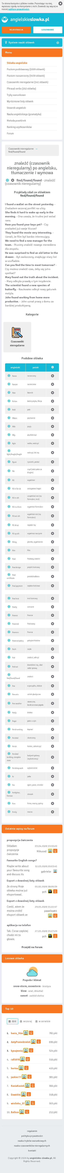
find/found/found (13, 678)
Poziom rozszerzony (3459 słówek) (26, 75)
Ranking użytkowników (19, 127)
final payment (17, 586)
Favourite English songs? (22, 860)
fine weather (17, 704)
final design (16, 567)
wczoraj (26, 1021)
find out (15, 667)
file (13, 471)
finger (14, 721)
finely (14, 713)
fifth (13, 427)
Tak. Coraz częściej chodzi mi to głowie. (17, 935)
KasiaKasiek (17, 1085)
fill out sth (16, 516)
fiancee (15, 384)
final (14, 559)
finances (15, 632)
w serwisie (42, 1021)
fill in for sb (16, 489)
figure (14, 462)
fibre (14, 393)
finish (14, 746)
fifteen (14, 418)
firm (13, 804)
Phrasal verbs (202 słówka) (21, 88)
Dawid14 (16, 1094)
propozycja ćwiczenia (20, 840)
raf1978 (15, 1059)
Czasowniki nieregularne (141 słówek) (27, 82)
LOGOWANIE (48, 30)
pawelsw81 (50, 911)
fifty (13, 435)
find (13, 658)
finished (15, 738)
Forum (10, 133)
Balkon (15, 1112)
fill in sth (15, 498)
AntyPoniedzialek (20, 1042)
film (13, 550)
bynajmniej (17, 1050)
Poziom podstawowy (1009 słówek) (26, 69)
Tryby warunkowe (16, 95)
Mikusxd (41, 851)
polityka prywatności (32, 1136)
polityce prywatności (18, 9)
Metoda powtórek (16, 120)
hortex (14, 1068)
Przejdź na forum (32, 947)
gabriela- (46, 871)
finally (14, 607)
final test (15, 599)
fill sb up (15, 525)
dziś (12, 1021)
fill (13, 480)
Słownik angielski (16, 107)
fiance (14, 376)
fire (13, 785)
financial (15, 624)
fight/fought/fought (14, 454)
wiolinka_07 (18, 1103)
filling (14, 542)
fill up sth (15, 534)
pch (44, 892)
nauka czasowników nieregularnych (32, 1145)
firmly (14, 812)
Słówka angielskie (17, 62)
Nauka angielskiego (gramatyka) (24, 114)
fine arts (15, 694)
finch (14, 649)
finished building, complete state (14, 757)
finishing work (17, 768)
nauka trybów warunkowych (32, 1140)
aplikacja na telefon (19, 925)
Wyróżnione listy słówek (20, 101)
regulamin (32, 1131)
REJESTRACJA (16, 30)
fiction (14, 401)
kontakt (32, 1150)
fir (13, 777)
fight (14, 443)
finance (15, 615)
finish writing (17, 730)
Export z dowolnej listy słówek (25, 880)
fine (13, 686)
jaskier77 (16, 1077)
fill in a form (16, 507)
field (13, 410)
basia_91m (17, 1033)
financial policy (18, 641)
